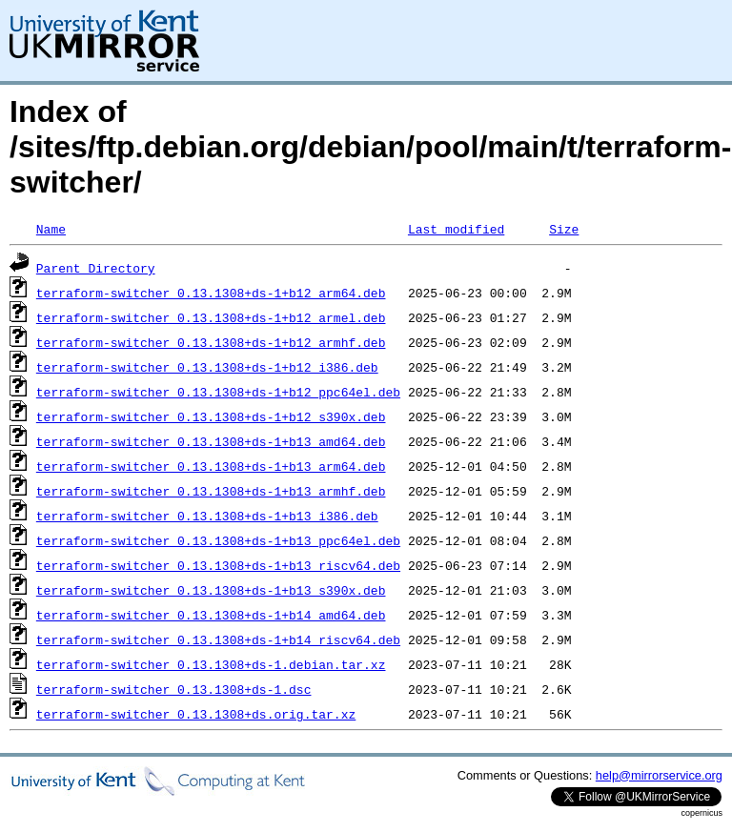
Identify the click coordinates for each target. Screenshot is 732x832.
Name (51, 228)
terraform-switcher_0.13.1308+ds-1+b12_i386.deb (207, 366)
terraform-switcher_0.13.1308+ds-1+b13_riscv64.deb (218, 565)
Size (564, 228)
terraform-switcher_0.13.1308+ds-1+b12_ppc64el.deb (218, 391)
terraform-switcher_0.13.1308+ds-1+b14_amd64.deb (211, 614)
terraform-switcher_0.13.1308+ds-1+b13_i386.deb (207, 515)
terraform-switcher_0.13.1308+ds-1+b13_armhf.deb (211, 490)
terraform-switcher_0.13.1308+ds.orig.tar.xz (196, 713)
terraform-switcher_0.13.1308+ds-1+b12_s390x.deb (211, 416)
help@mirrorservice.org (659, 775)
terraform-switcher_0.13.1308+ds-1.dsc (174, 689)
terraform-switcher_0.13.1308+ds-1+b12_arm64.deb (211, 292)
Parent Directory (95, 267)
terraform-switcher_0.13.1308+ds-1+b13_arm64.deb (211, 466)
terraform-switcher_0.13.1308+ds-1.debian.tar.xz (211, 664)
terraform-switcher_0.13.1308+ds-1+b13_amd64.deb (211, 441)
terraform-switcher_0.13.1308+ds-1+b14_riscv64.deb (218, 639)
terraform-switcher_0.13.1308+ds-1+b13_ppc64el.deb (218, 540)
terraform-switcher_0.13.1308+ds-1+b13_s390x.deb (211, 590)
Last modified (456, 228)
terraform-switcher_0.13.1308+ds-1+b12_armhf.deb (211, 342)
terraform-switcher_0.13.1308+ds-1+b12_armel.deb (211, 317)
